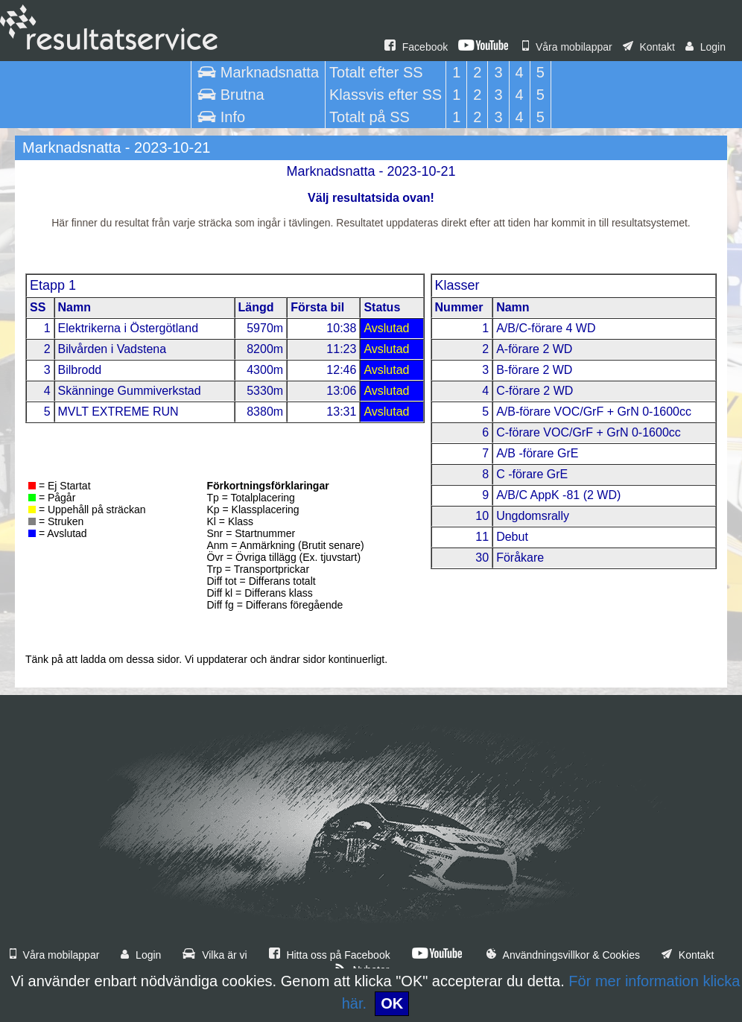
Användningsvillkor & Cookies (563, 955)
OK (392, 1003)
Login (705, 47)
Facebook (416, 47)
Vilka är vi (215, 955)
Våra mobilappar (567, 47)
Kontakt (649, 47)
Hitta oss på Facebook (329, 955)
